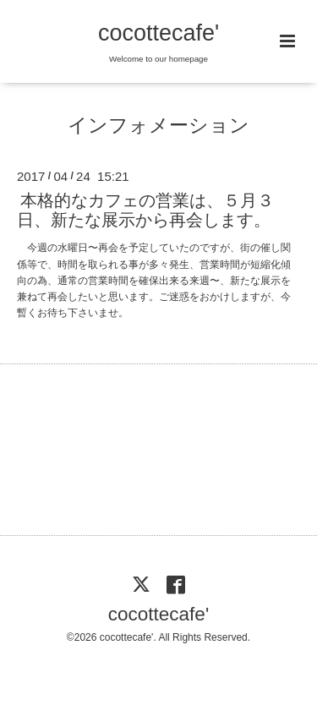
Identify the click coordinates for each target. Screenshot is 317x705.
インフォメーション (158, 125)
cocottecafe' (158, 33)
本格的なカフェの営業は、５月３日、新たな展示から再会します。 (145, 210)
